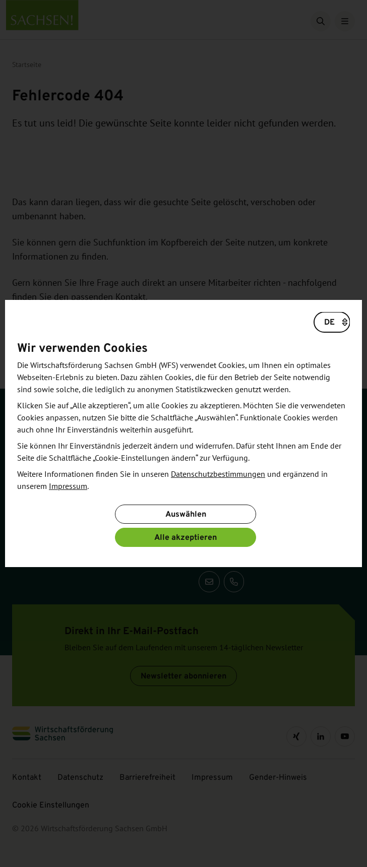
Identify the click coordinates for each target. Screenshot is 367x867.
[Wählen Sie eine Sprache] (332, 322)
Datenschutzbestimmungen (218, 474)
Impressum (68, 486)
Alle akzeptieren (185, 537)
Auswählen (185, 514)
